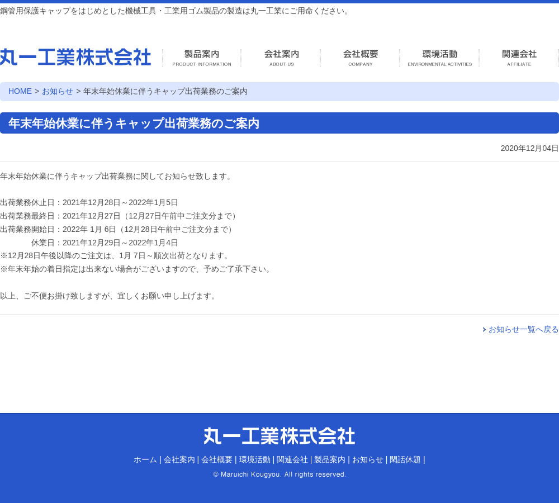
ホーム (145, 459)
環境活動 (255, 459)
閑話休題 (405, 459)
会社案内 (179, 459)
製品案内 (329, 459)
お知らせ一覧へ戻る (524, 329)
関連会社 (292, 459)
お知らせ (57, 91)
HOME (20, 91)
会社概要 (217, 459)
